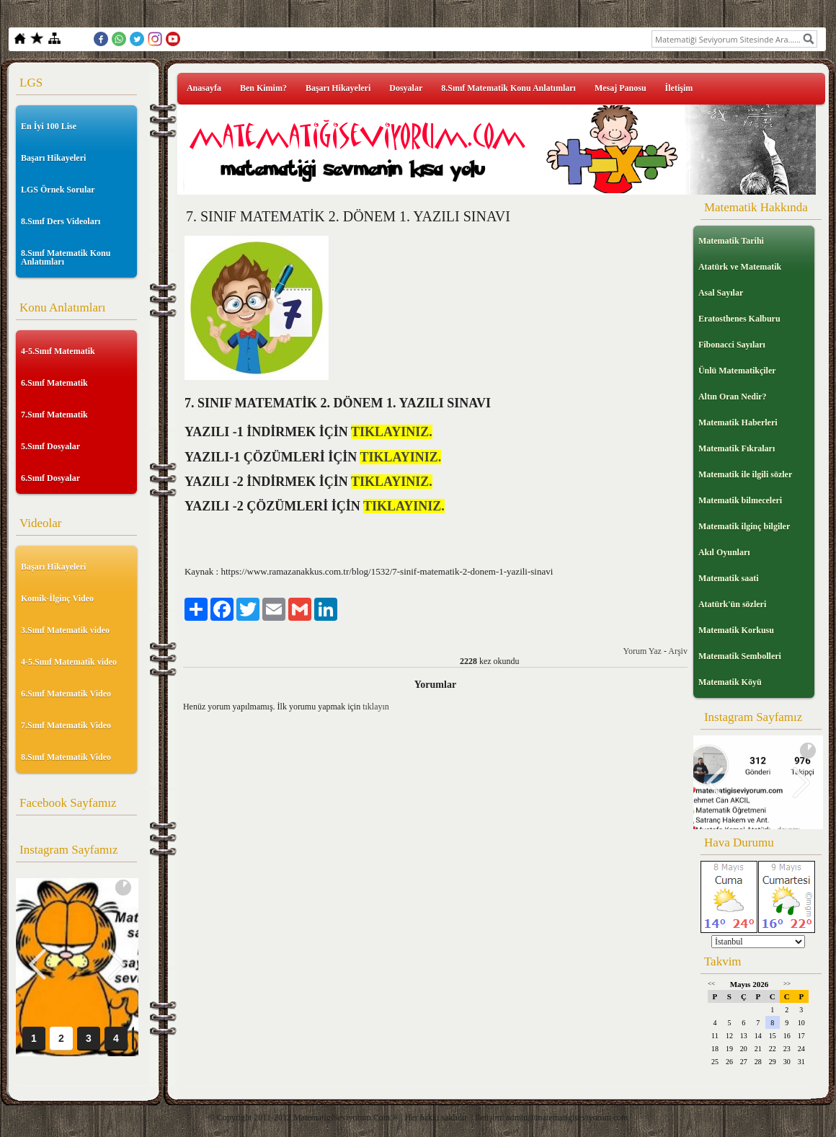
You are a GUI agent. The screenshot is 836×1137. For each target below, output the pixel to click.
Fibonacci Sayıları (731, 345)
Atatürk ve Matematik (739, 267)
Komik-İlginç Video (57, 598)
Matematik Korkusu (736, 630)
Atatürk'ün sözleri (732, 604)
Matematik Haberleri (738, 422)
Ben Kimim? (263, 88)
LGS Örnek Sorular (58, 190)
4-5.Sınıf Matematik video (69, 662)
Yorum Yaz (642, 651)
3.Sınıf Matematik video (65, 630)
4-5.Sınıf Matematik (58, 351)
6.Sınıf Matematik (54, 383)
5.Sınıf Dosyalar (50, 446)
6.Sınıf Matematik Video (66, 694)
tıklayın (376, 707)
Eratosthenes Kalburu (739, 319)
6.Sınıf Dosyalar (50, 478)
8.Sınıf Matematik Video (66, 757)
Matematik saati (728, 578)
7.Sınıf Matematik (54, 415)
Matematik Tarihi (731, 241)
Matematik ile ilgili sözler (745, 474)
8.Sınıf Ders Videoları (60, 221)
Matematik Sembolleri (739, 656)
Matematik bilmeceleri (740, 500)
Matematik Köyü (730, 682)
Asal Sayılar (720, 293)
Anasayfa (204, 88)
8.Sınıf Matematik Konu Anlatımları (65, 257)
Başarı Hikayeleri (53, 158)
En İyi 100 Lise (48, 126)
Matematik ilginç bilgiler (744, 526)
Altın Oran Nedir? (732, 396)
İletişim (679, 88)
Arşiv (678, 651)
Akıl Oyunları (724, 552)
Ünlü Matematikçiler (737, 371)
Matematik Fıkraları (736, 448)
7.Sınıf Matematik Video (66, 725)
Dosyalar (405, 88)
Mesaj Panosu (620, 88)
